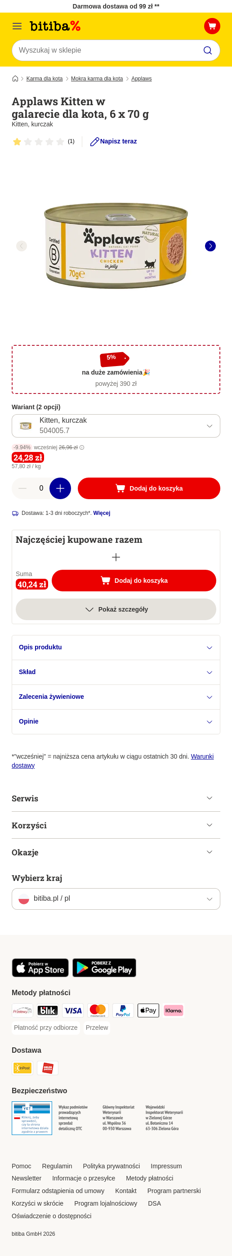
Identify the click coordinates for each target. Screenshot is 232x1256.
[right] (210, 246)
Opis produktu (116, 647)
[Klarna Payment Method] (173, 1011)
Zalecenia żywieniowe (116, 697)
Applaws (141, 79)
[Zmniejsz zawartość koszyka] (22, 488)
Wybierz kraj (37, 878)
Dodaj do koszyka (143, 581)
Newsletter (26, 1178)
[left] (21, 246)
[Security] (32, 1119)
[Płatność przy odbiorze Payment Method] (46, 1028)
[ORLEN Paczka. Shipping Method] (47, 1069)
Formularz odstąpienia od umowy (58, 1190)
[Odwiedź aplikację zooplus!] (40, 975)
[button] (82, 447)
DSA (154, 1203)
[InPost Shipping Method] (22, 1069)
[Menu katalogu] (17, 26)
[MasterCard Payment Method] (98, 1011)
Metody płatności (149, 1178)
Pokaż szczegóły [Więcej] (116, 609)
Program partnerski (174, 1190)
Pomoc (21, 1166)
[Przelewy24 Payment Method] (22, 1011)
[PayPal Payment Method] (123, 1011)
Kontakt (125, 1190)
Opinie (116, 721)
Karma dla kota (45, 79)
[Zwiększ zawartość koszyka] (60, 488)
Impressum (166, 1166)
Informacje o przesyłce (83, 1178)
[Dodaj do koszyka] (149, 488)
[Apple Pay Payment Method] (148, 1011)
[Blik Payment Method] (47, 1011)
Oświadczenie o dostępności (51, 1216)
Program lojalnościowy (105, 1203)
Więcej (101, 513)
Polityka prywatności (111, 1166)
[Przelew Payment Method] (97, 1028)
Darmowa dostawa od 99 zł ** (116, 6)
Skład (116, 672)
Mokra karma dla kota (97, 79)
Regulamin (57, 1166)
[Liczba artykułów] (41, 488)
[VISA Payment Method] (73, 1011)
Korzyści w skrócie (37, 1203)
